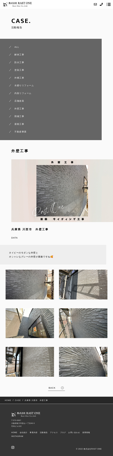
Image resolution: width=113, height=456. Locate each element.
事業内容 (34, 432)
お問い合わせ (74, 432)
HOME (14, 432)
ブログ (63, 432)
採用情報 (86, 432)
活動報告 (44, 432)
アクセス (54, 432)
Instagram (17, 436)
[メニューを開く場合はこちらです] (108, 4)
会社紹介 (24, 432)
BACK (52, 388)
